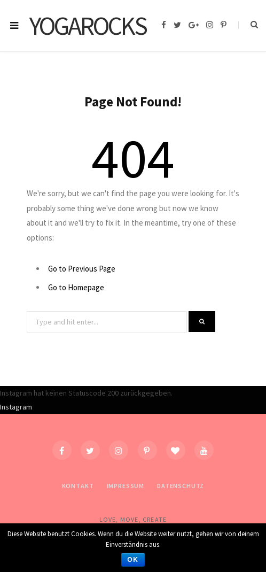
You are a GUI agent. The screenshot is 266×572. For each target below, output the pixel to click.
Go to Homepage (76, 287)
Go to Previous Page (81, 269)
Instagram (16, 407)
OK (133, 559)
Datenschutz (180, 486)
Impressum (126, 486)
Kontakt (78, 486)
